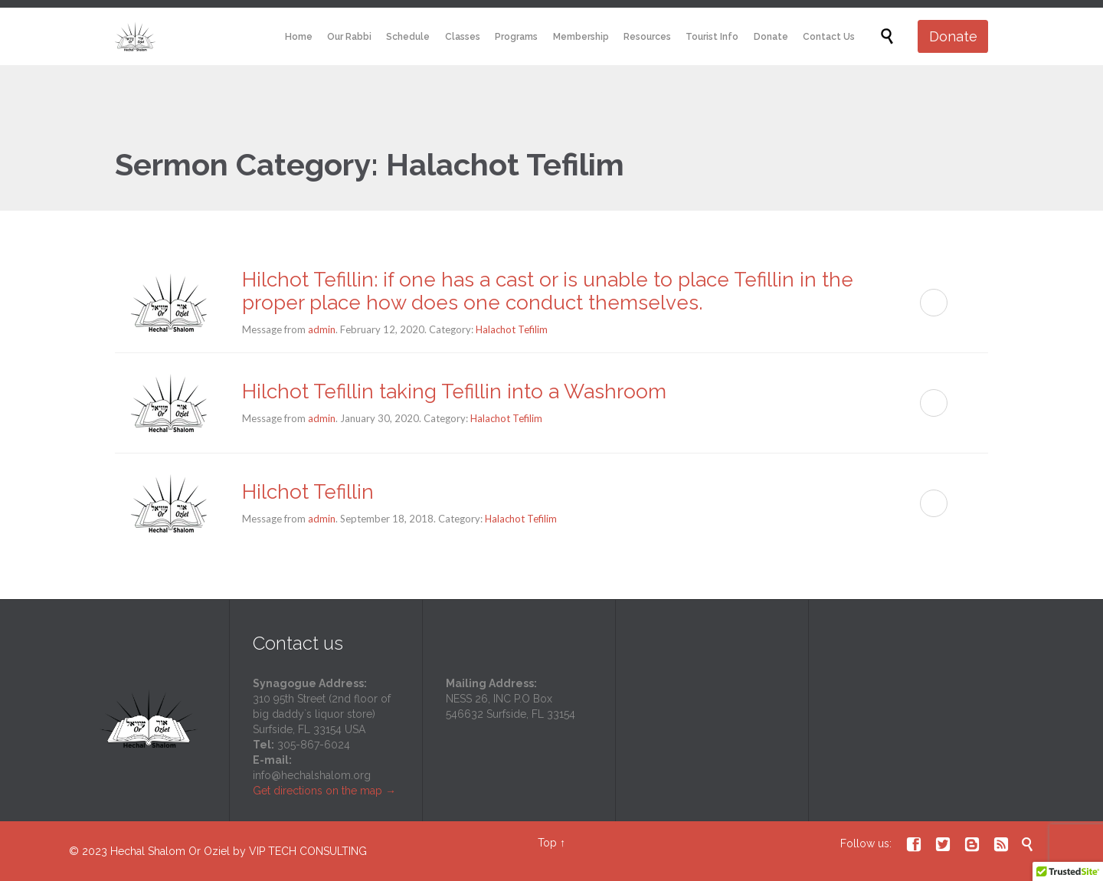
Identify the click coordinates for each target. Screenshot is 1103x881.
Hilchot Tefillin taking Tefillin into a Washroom (454, 391)
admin (321, 329)
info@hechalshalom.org (312, 775)
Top (547, 843)
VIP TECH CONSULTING (308, 851)
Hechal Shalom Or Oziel (171, 851)
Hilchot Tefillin (308, 491)
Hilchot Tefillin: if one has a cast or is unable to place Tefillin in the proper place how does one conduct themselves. (547, 291)
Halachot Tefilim (512, 329)
